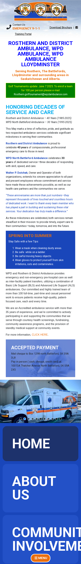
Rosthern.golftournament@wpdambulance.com (40, 94)
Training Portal (23, 34)
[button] (20, 419)
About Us (34, 488)
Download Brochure (61, 27)
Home (31, 444)
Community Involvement (45, 539)
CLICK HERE (40, 334)
